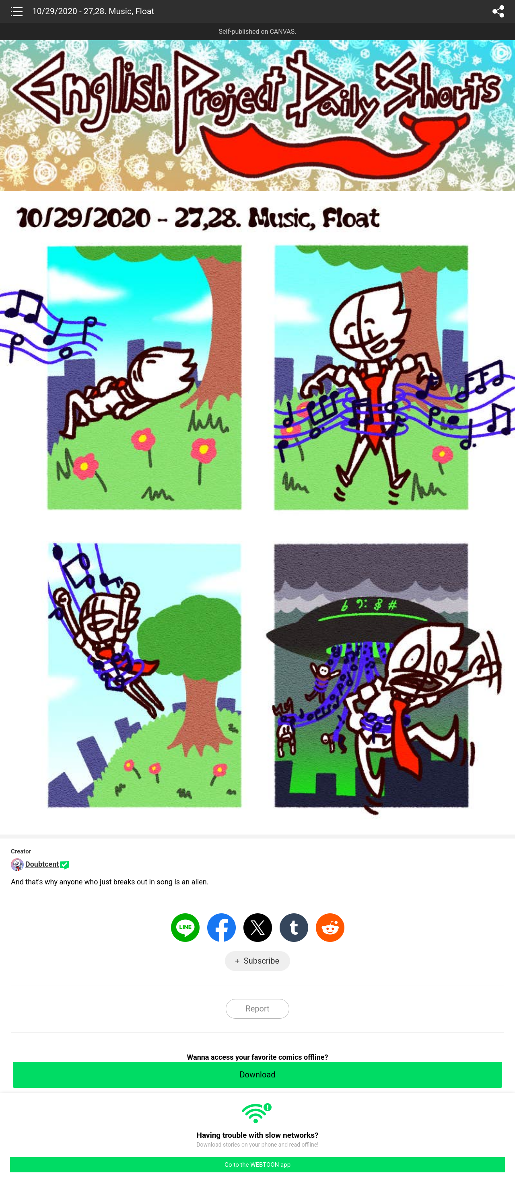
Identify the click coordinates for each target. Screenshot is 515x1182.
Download (257, 1074)
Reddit (330, 927)
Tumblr (294, 927)
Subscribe (261, 961)
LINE (185, 927)
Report (257, 1008)
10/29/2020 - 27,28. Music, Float (93, 11)
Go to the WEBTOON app (257, 1164)
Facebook (221, 927)
